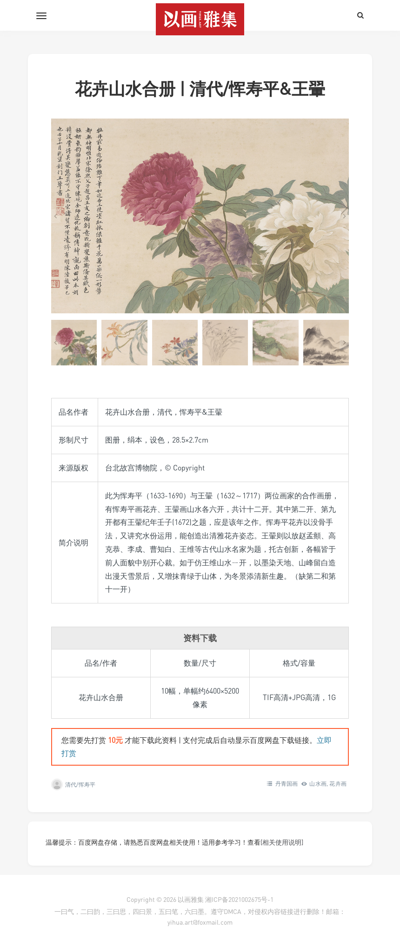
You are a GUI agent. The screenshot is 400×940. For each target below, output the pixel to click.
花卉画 (338, 783)
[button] (74, 342)
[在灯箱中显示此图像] (200, 216)
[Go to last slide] (55, 216)
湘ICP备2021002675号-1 (239, 899)
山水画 (318, 783)
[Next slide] (344, 216)
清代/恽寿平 (80, 784)
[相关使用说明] (281, 842)
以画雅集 (191, 899)
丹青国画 (286, 783)
